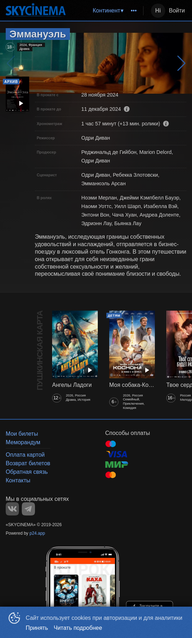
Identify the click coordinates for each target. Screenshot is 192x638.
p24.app (37, 533)
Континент (106, 10)
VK (12, 508)
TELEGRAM (28, 508)
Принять (37, 628)
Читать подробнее (78, 628)
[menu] (105, 10)
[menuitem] (108, 10)
